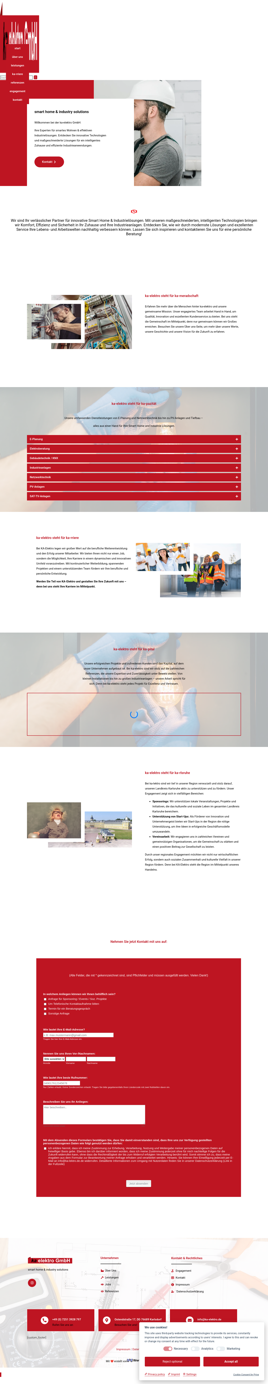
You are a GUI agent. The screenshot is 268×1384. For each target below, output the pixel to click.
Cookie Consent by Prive (246, 1374)
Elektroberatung (40, 448)
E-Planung (36, 439)
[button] (134, 439)
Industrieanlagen (40, 467)
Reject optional (172, 1361)
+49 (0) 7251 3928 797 (67, 1322)
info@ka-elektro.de (210, 1322)
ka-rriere (17, 74)
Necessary (181, 1348)
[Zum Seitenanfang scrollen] (0, 1380)
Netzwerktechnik (40, 477)
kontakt (17, 99)
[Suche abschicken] (35, 77)
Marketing (233, 1348)
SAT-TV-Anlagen (40, 496)
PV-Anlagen (37, 486)
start (17, 48)
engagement (17, 91)
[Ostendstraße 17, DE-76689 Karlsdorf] (107, 1323)
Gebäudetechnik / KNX (44, 458)
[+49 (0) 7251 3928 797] (44, 1323)
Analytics (207, 1348)
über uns (17, 57)
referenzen (17, 82)
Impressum (123, 1355)
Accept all (231, 1361)
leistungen (17, 65)
